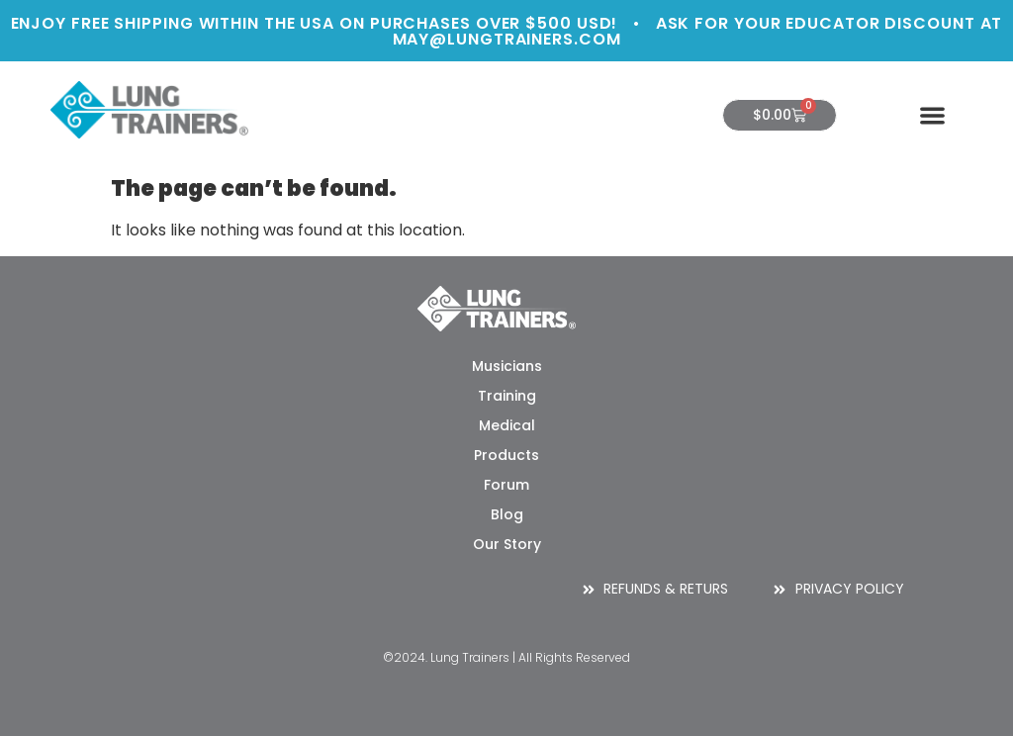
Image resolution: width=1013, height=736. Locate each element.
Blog (507, 514)
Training (507, 396)
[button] (932, 115)
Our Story (507, 544)
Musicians (507, 366)
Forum (506, 485)
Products (506, 455)
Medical (507, 425)
